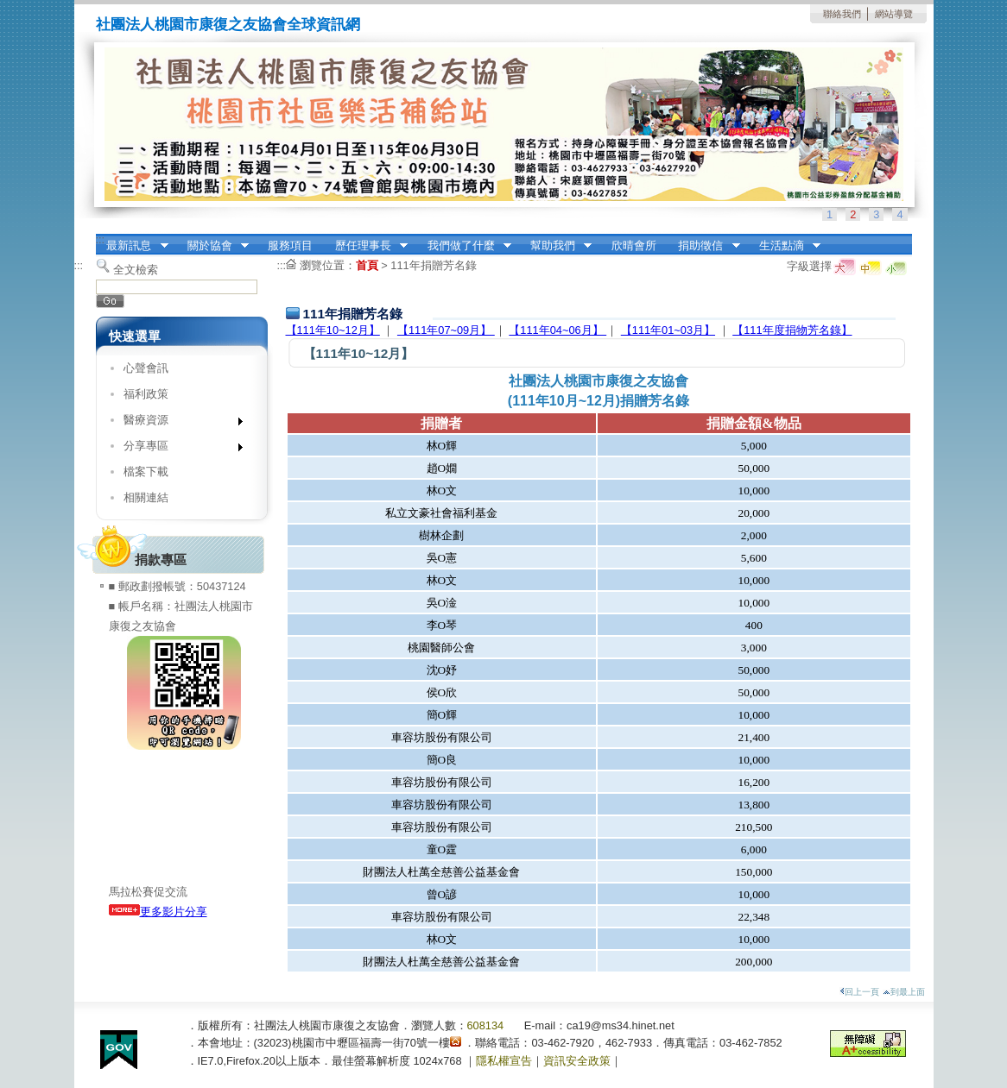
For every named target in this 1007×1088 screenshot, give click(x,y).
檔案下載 (146, 471)
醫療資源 (177, 423)
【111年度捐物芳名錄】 (792, 330)
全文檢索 (135, 269)
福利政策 (146, 393)
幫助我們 (555, 246)
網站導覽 (894, 14)
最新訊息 (132, 246)
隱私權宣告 (504, 1060)
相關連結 (146, 497)
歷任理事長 (366, 246)
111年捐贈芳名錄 (433, 265)
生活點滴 (784, 246)
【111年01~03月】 (668, 330)
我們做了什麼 (463, 246)
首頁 (367, 265)
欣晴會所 (633, 245)
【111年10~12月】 (333, 330)
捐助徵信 (704, 246)
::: (100, 239)
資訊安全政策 (577, 1060)
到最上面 (904, 992)
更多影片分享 (158, 911)
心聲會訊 (146, 368)
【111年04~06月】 (557, 330)
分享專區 (177, 449)
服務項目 (290, 245)
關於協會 (212, 246)
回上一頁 (859, 992)
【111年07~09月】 (446, 330)
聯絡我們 (842, 14)
